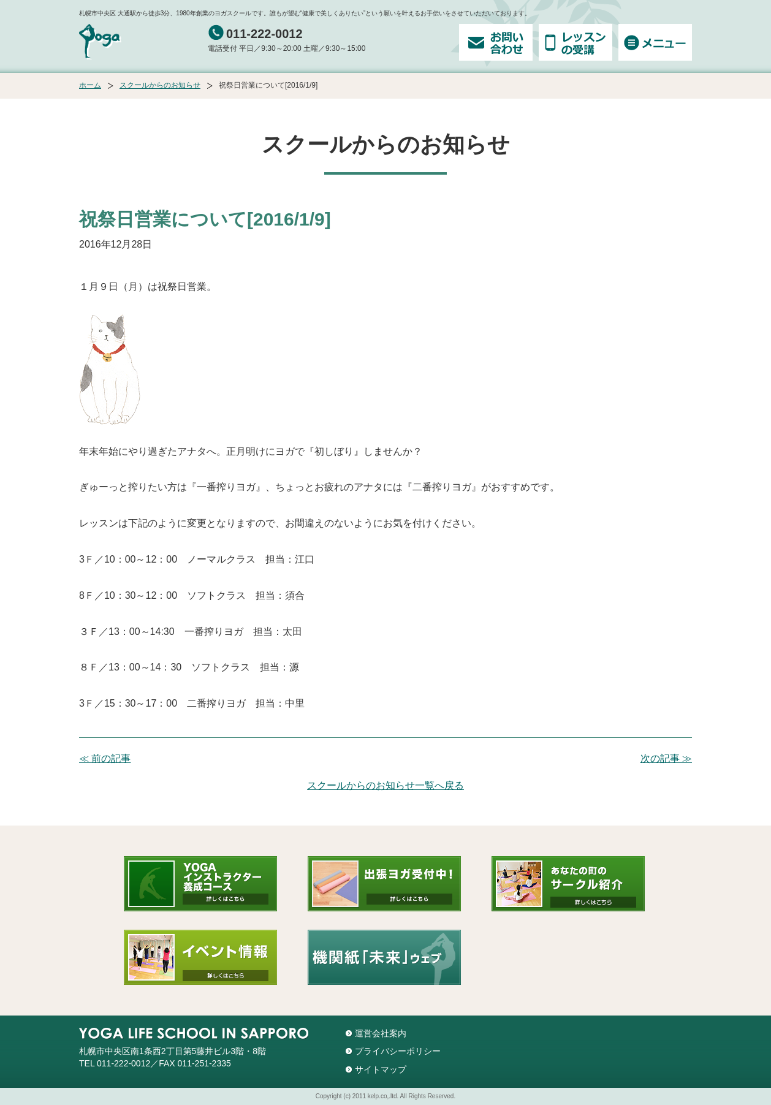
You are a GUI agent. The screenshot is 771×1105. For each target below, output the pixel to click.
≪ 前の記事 (105, 758)
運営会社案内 (380, 1033)
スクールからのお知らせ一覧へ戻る (385, 785)
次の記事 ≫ (666, 758)
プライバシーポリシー (398, 1051)
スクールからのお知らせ (160, 85)
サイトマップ (380, 1069)
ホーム (90, 85)
